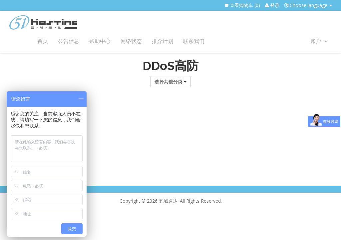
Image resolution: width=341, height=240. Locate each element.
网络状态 (131, 41)
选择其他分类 (170, 81)
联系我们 (193, 41)
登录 (272, 5)
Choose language (308, 5)
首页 (42, 41)
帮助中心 (100, 41)
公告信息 (68, 41)
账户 (318, 41)
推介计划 (162, 41)
